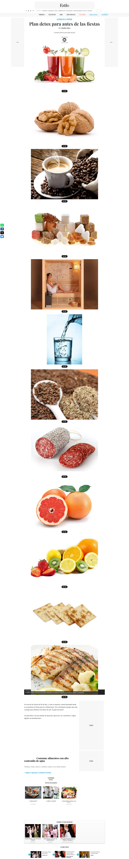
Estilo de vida (33, 804)
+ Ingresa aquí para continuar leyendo (37, 773)
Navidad (51, 780)
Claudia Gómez (65, 28)
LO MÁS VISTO (64, 847)
